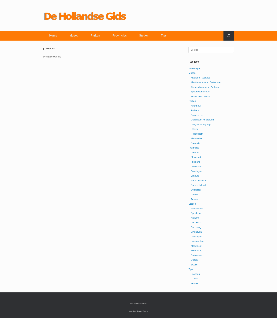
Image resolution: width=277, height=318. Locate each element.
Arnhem (195, 218)
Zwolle (194, 264)
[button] (228, 36)
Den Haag (196, 227)
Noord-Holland (198, 185)
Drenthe (195, 152)
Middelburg (196, 250)
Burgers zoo (197, 115)
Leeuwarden (197, 241)
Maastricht (196, 246)
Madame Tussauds (200, 77)
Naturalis (195, 143)
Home (53, 35)
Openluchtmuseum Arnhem (205, 87)
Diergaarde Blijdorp (200, 124)
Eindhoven (196, 232)
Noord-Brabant (198, 180)
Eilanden (195, 274)
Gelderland (196, 166)
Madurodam (197, 138)
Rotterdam (196, 255)
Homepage (194, 68)
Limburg (195, 175)
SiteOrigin (137, 311)
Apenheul (196, 105)
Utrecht (194, 194)
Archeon (195, 110)
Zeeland (195, 199)
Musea (73, 35)
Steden (144, 35)
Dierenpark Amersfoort (202, 119)
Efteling (194, 129)
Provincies (120, 35)
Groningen (196, 171)
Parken (95, 35)
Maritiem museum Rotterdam (205, 82)
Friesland (195, 161)
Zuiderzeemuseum (200, 96)
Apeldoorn (196, 213)
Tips (164, 35)
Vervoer (195, 283)
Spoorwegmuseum (200, 91)
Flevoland (196, 157)
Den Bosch (196, 222)
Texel (195, 278)
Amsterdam (196, 208)
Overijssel (196, 190)
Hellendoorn (197, 133)
